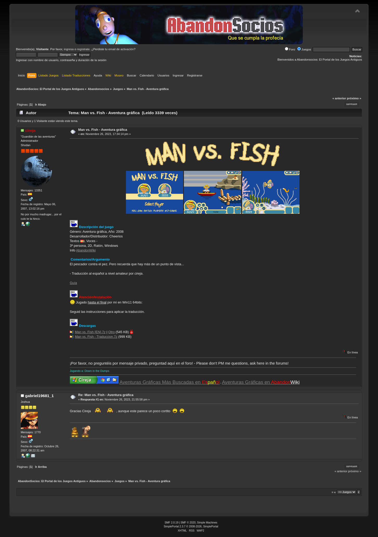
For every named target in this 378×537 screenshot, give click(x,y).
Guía (73, 283)
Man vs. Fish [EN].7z (90, 332)
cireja (30, 130)
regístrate (83, 49)
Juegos (304, 49)
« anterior (339, 98)
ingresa (69, 49)
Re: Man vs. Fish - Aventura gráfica (105, 395)
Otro (111, 332)
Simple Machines (207, 522)
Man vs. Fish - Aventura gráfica (102, 130)
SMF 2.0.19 (171, 522)
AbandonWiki (85, 250)
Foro (290, 49)
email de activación (121, 49)
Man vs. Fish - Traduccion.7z (96, 337)
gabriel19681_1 (39, 395)
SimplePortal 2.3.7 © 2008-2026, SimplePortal (191, 526)
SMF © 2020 (188, 522)
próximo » (354, 98)
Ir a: (334, 492)
